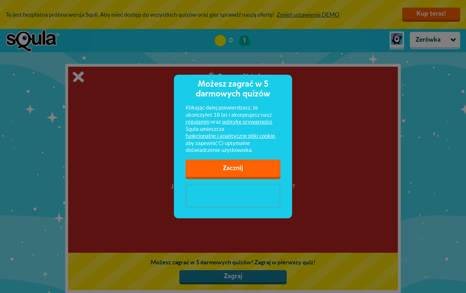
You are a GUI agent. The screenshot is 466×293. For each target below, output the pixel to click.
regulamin (197, 122)
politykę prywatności (247, 122)
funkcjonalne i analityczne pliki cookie (230, 136)
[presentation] (233, 196)
